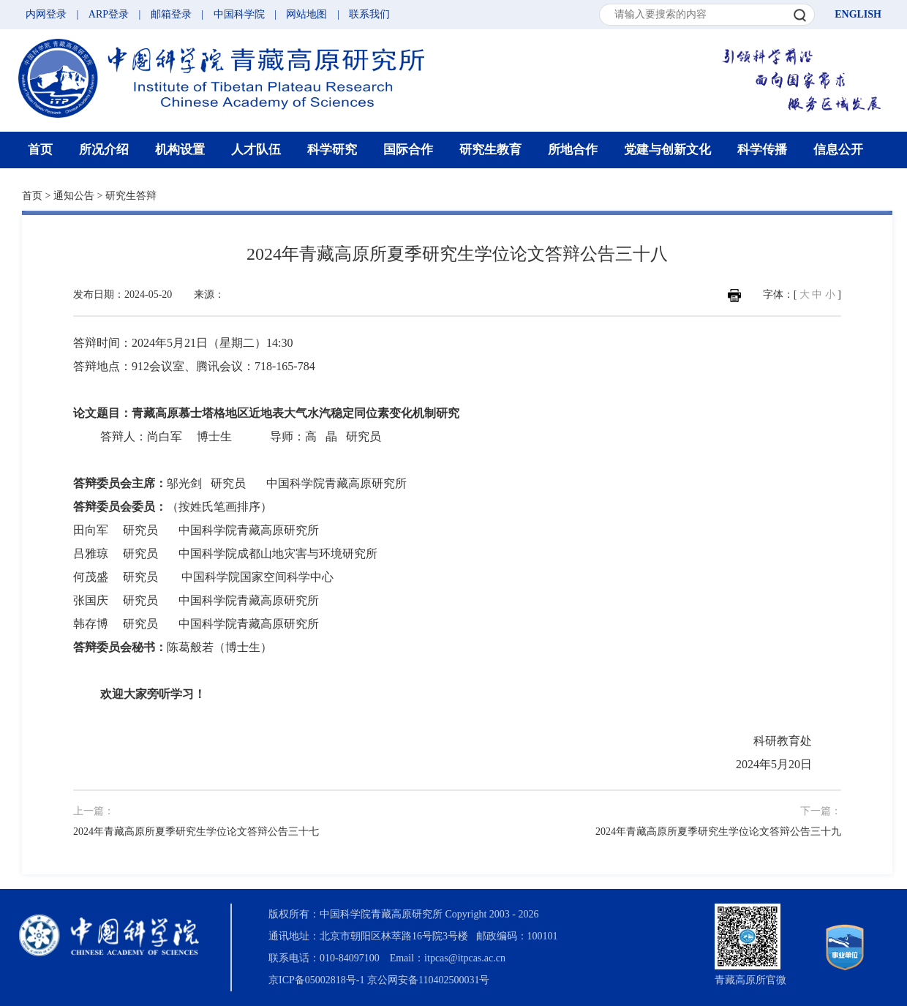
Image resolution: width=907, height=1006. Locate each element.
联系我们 (369, 14)
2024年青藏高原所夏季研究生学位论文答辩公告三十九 (718, 831)
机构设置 (180, 150)
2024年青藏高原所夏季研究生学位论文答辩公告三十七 (196, 831)
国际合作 (408, 150)
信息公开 (838, 150)
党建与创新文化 (667, 150)
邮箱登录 (171, 14)
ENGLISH (858, 14)
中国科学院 (239, 14)
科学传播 (762, 150)
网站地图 (306, 14)
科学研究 (332, 150)
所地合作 (573, 150)
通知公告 (73, 195)
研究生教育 (490, 150)
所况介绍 (104, 150)
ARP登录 (109, 14)
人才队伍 (256, 150)
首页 (40, 150)
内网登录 (46, 14)
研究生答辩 (131, 195)
